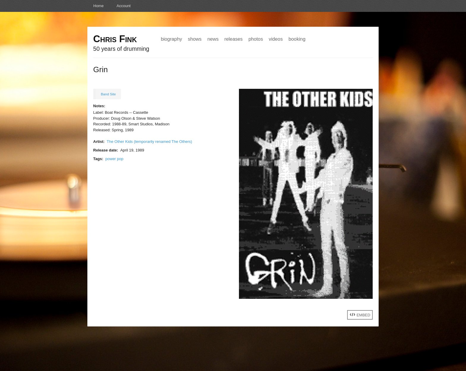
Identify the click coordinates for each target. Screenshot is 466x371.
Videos (276, 39)
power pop (115, 159)
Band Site (108, 94)
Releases (233, 39)
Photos (255, 39)
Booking (297, 39)
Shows (194, 39)
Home (98, 6)
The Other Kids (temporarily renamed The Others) (149, 141)
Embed (360, 315)
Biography (171, 39)
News (213, 39)
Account (123, 6)
